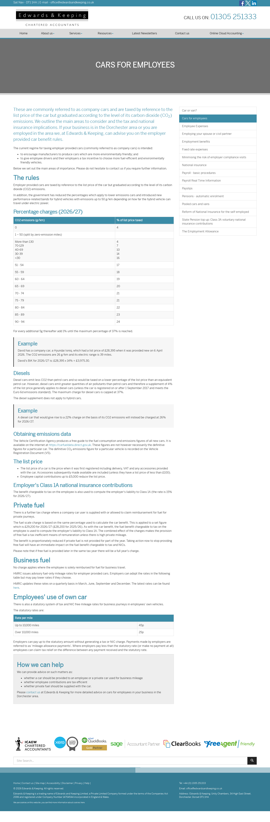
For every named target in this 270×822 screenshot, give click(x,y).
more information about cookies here (68, 802)
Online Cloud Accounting (227, 33)
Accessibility (53, 783)
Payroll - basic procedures (199, 173)
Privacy (79, 783)
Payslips (187, 188)
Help (86, 783)
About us (47, 33)
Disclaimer (67, 783)
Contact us (182, 33)
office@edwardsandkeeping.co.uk (72, 2)
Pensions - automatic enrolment (203, 196)
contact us (33, 692)
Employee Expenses (195, 126)
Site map (40, 783)
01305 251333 (233, 16)
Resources (105, 33)
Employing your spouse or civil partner (207, 134)
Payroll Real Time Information (201, 180)
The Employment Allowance (200, 231)
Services (75, 33)
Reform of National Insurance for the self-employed (215, 212)
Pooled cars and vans (195, 204)
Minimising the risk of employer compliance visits (214, 157)
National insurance (194, 165)
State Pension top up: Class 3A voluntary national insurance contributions (214, 222)
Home (24, 33)
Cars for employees (194, 118)
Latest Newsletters (144, 33)
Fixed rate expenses (195, 149)
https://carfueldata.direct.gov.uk (70, 445)
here (16, 588)
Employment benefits (196, 141)
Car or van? (189, 110)
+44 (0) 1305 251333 (194, 783)
